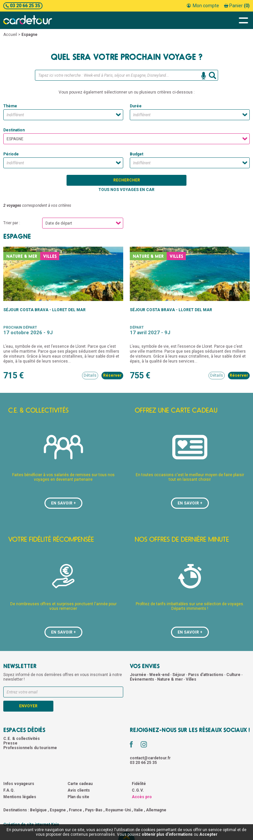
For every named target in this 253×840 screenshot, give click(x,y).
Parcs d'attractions (206, 674)
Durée (136, 106)
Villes (191, 679)
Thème (10, 106)
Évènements (142, 679)
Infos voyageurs (18, 783)
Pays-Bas (93, 810)
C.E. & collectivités (21, 738)
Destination (14, 130)
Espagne (58, 810)
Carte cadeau (80, 783)
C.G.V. (138, 790)
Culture (233, 674)
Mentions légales (19, 797)
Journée (138, 674)
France (75, 810)
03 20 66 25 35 (23, 5)
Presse (10, 743)
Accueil (10, 34)
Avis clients (79, 790)
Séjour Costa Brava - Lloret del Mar (44, 310)
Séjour (179, 674)
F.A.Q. (9, 790)
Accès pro (142, 797)
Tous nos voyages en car (126, 189)
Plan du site (78, 797)
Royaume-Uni (118, 810)
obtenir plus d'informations (167, 834)
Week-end (159, 674)
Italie (138, 810)
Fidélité (139, 783)
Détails (90, 375)
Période (11, 154)
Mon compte (203, 5)
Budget (136, 154)
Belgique (38, 810)
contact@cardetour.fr (150, 758)
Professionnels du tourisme (30, 747)
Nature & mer (170, 679)
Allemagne (156, 810)
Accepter (208, 834)
